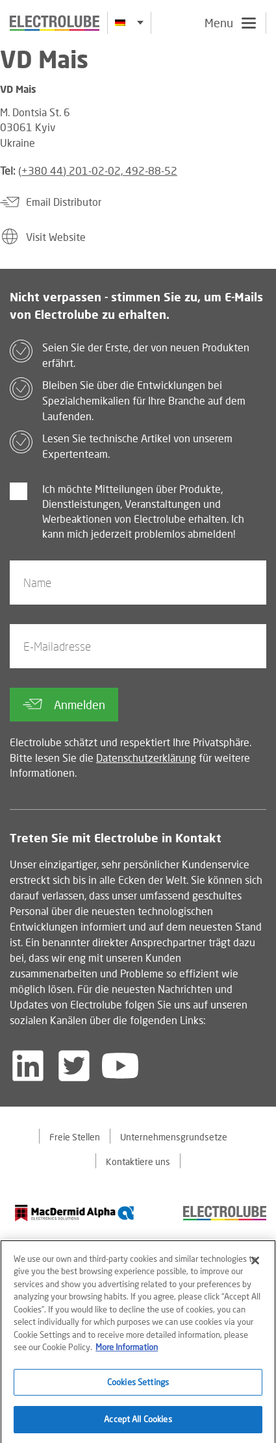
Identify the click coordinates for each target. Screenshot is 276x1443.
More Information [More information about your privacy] (126, 1351)
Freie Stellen (74, 1136)
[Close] (255, 1264)
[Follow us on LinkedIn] (28, 1066)
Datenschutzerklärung (146, 757)
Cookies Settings (138, 1386)
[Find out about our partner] (75, 1213)
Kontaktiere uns (138, 1161)
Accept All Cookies (137, 1423)
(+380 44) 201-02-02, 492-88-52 (97, 170)
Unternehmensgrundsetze (173, 1136)
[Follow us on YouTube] (120, 1066)
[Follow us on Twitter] (74, 1066)
